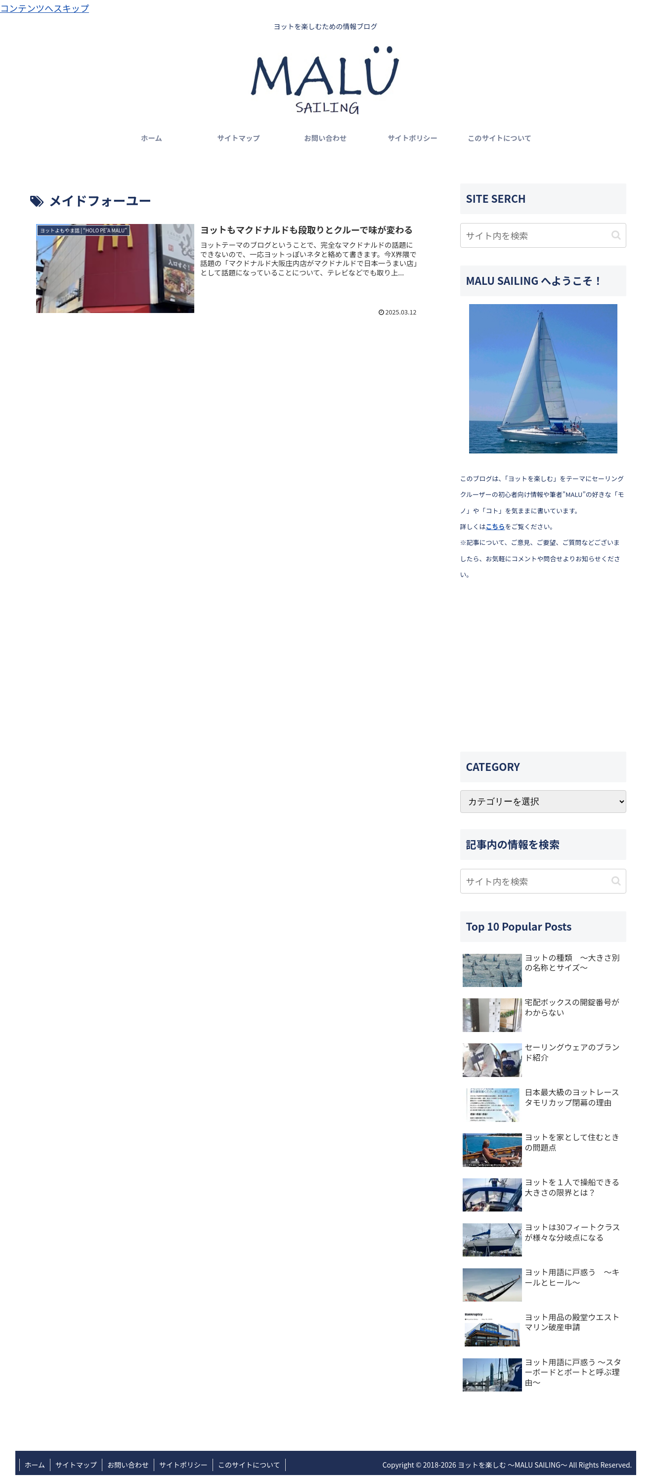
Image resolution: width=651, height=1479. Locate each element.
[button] (616, 235)
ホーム (35, 1465)
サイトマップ (76, 1465)
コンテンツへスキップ (44, 7)
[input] (543, 235)
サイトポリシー (183, 1465)
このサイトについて (249, 1465)
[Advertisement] (543, 666)
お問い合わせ (128, 1465)
